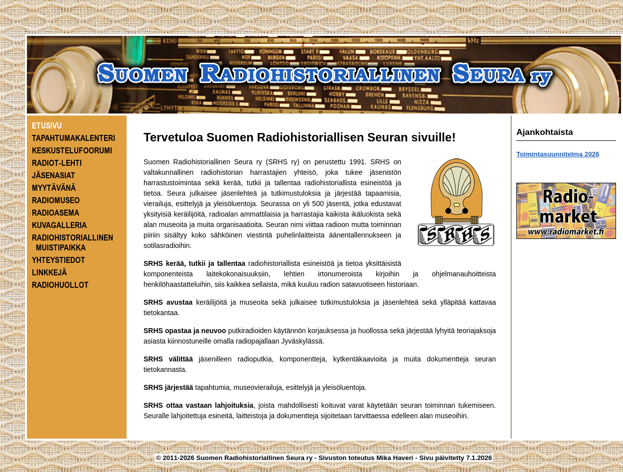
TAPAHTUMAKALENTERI (73, 138)
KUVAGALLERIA (59, 225)
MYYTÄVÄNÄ (54, 188)
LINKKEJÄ (49, 272)
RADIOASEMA (55, 213)
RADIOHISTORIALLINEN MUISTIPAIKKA (72, 242)
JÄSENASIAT (53, 175)
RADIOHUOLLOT (60, 285)
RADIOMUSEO (56, 200)
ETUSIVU (47, 125)
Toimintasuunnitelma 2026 (557, 154)
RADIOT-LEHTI (57, 163)
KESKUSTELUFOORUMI (72, 150)
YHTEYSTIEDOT (58, 260)
